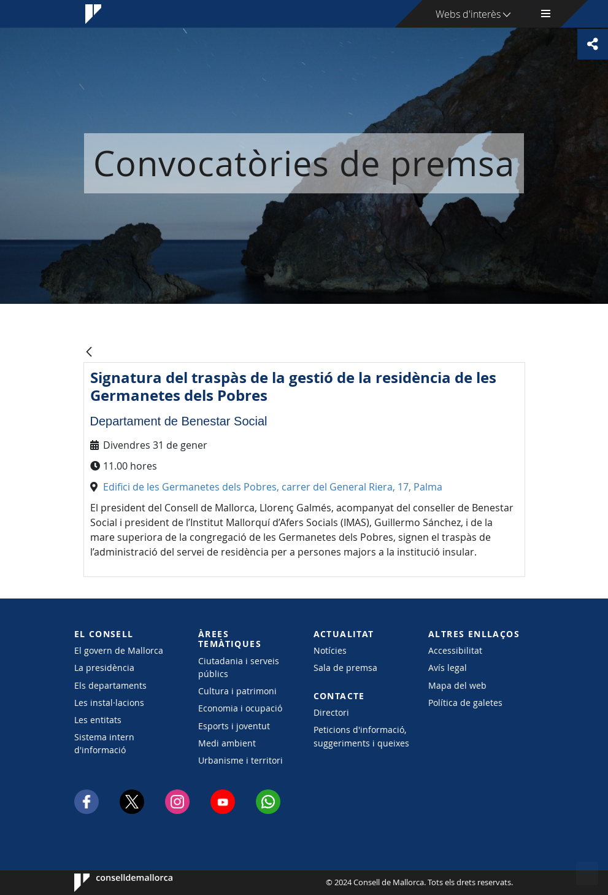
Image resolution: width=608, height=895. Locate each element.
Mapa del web (457, 685)
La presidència (104, 667)
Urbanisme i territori (240, 760)
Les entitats (97, 720)
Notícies (330, 650)
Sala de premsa (345, 667)
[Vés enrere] (88, 352)
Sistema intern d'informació (104, 743)
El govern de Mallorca (118, 650)
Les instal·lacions (109, 702)
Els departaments (110, 685)
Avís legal (447, 667)
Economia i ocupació (240, 708)
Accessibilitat (455, 650)
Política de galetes (465, 702)
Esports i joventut (234, 726)
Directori (331, 712)
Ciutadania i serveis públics (238, 667)
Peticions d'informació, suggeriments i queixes (361, 736)
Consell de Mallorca (111, 883)
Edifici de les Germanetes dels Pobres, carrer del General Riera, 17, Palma (272, 487)
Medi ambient (227, 743)
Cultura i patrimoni (237, 691)
